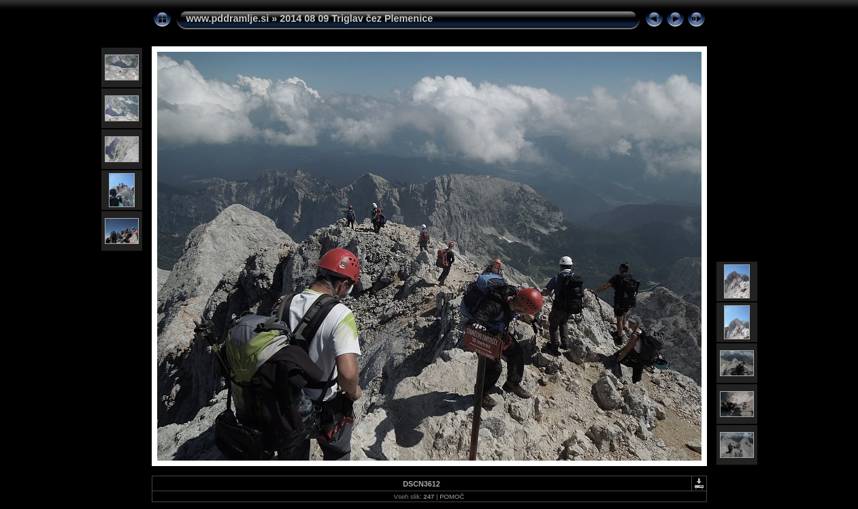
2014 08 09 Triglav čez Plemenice (356, 18)
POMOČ (452, 496)
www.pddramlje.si (227, 18)
